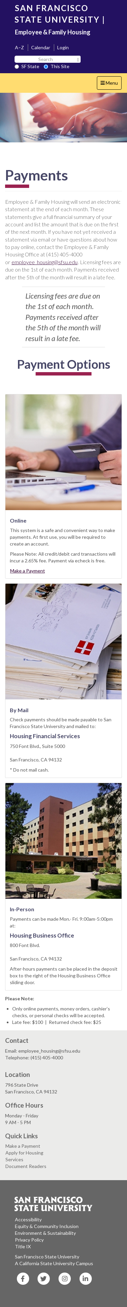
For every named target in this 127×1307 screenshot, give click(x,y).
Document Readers (25, 1166)
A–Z (19, 47)
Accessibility (28, 1219)
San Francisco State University (47, 1256)
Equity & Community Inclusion (47, 1226)
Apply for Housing (24, 1153)
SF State (27, 66)
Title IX (23, 1246)
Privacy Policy (29, 1240)
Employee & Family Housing (52, 32)
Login (63, 47)
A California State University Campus (54, 1263)
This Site (56, 66)
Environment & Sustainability (45, 1233)
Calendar (40, 47)
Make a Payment (27, 571)
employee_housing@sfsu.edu (45, 262)
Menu (111, 84)
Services (14, 1159)
